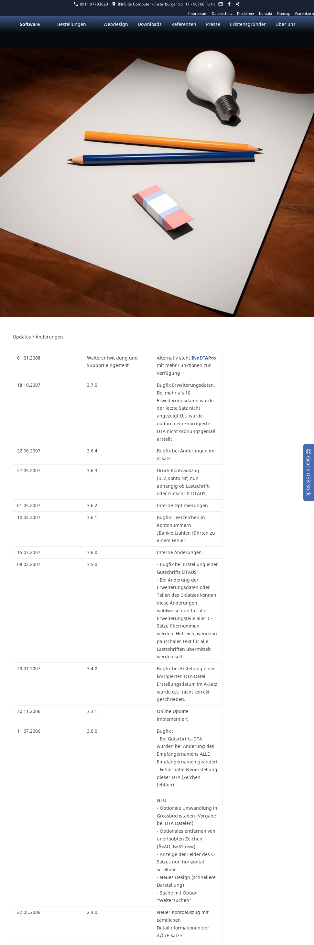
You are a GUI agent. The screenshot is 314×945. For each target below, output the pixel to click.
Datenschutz (222, 13)
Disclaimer (245, 13)
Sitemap (283, 13)
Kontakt (265, 13)
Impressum (197, 13)
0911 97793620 (91, 4)
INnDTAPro (203, 358)
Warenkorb (304, 13)
